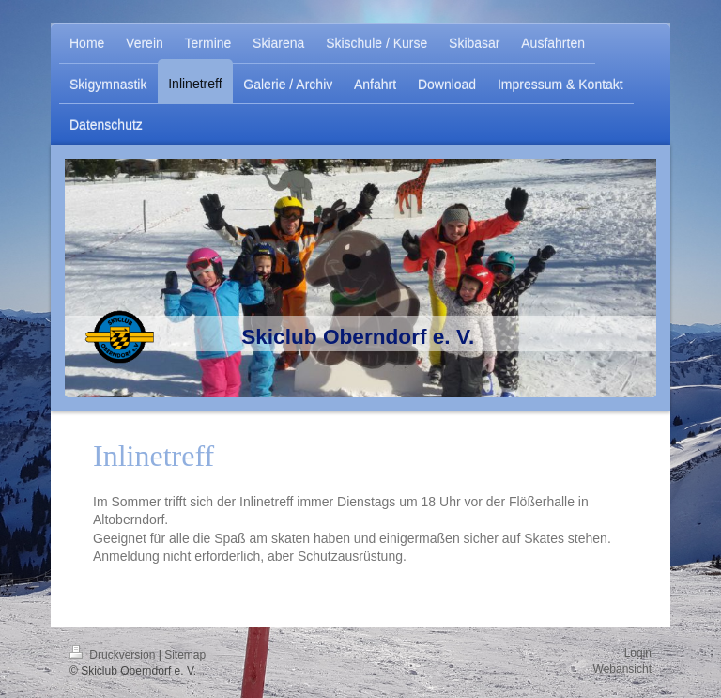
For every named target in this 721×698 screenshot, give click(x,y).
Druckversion (114, 654)
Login (638, 652)
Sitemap (185, 654)
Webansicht (622, 668)
